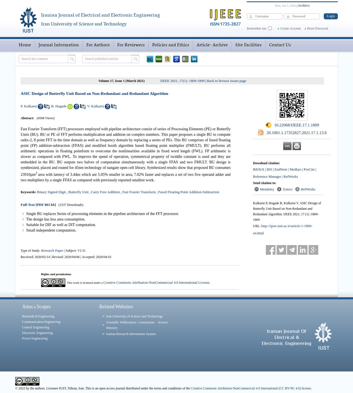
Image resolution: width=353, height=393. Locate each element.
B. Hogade (59, 106)
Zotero (287, 189)
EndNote (281, 169)
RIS (269, 169)
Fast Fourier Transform (139, 192)
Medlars (295, 169)
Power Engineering (34, 338)
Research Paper (52, 250)
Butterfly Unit (78, 192)
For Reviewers (131, 45)
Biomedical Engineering (38, 316)
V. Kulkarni (95, 106)
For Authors (98, 45)
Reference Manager (267, 176)
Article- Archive (212, 45)
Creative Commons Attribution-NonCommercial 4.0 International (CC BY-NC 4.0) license (251, 388)
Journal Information (59, 45)
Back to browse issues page (226, 81)
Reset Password (317, 28)
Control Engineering (35, 327)
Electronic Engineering (37, 333)
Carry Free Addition (105, 192)
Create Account (290, 28)
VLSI (81, 250)
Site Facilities (248, 45)
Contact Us (280, 45)
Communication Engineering (41, 322)
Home (25, 45)
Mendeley (267, 189)
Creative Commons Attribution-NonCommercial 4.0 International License (156, 282)
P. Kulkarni (29, 106)
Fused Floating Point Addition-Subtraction (188, 192)
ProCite (309, 169)
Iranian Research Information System (131, 334)
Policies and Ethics (170, 45)
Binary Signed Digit (51, 192)
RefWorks (291, 176)
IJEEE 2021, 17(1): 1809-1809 (182, 81)
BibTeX (258, 169)
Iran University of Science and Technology (134, 316)
